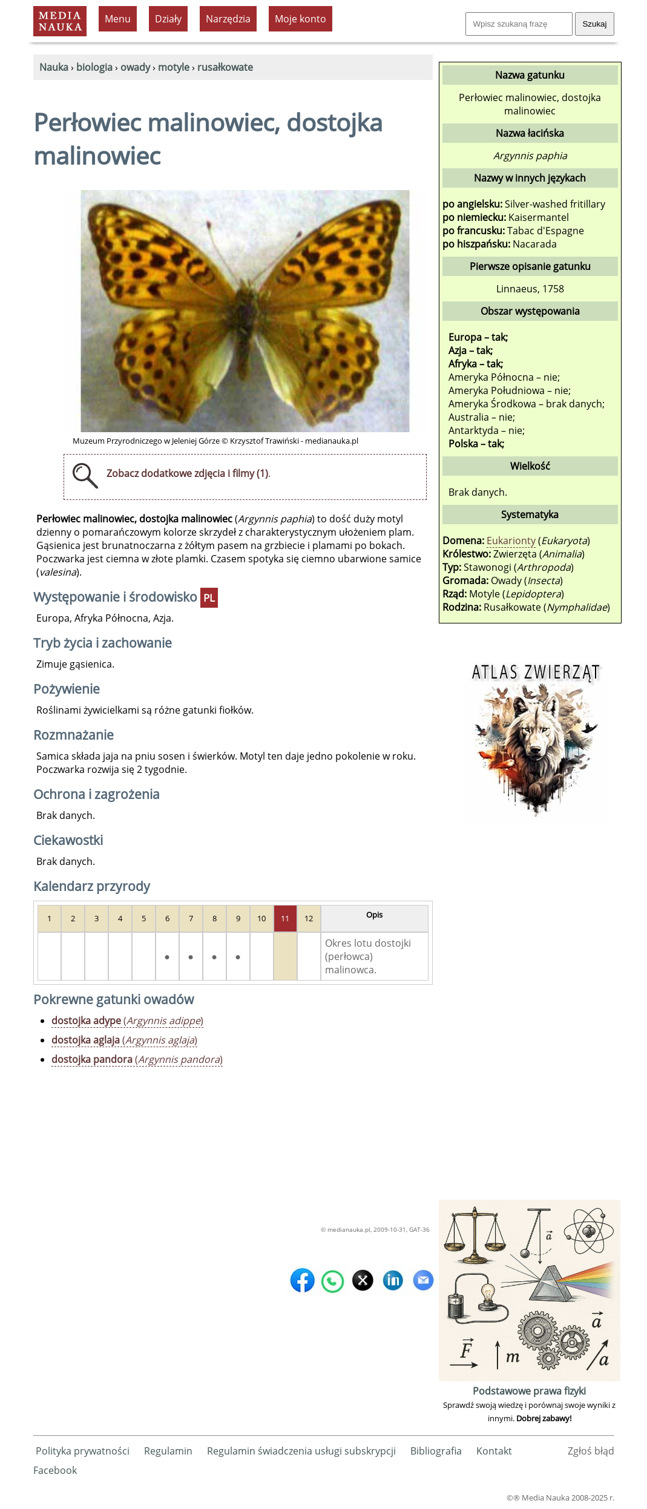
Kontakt (494, 1451)
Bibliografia (436, 1451)
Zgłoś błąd (591, 1451)
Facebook (55, 1470)
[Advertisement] (529, 1015)
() (127, 1020)
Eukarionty (511, 540)
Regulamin (168, 1451)
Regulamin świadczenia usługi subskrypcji (301, 1451)
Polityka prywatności (83, 1451)
